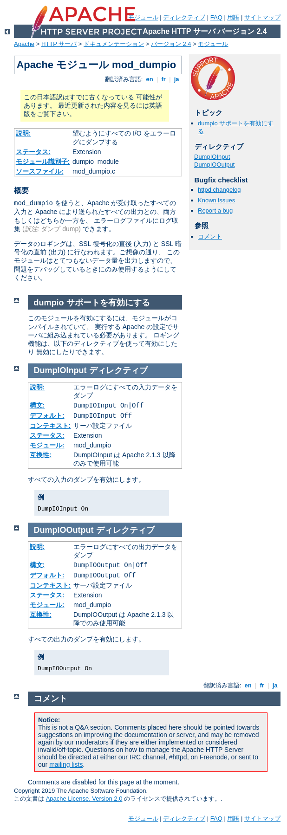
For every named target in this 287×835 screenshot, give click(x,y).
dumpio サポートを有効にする (92, 302)
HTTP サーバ (59, 43)
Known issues (216, 200)
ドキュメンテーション (114, 43)
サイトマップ (262, 17)
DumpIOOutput (214, 164)
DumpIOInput (212, 156)
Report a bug (215, 210)
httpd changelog (219, 189)
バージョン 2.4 (171, 43)
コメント (210, 236)
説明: (23, 133)
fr (164, 79)
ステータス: (33, 151)
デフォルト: (47, 415)
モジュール (143, 17)
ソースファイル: (40, 171)
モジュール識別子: (43, 161)
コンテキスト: (50, 425)
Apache (24, 43)
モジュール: (47, 445)
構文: (37, 405)
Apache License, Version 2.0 (84, 798)
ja (176, 79)
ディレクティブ (184, 17)
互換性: (41, 455)
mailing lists (66, 764)
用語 (233, 17)
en (149, 79)
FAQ (216, 17)
